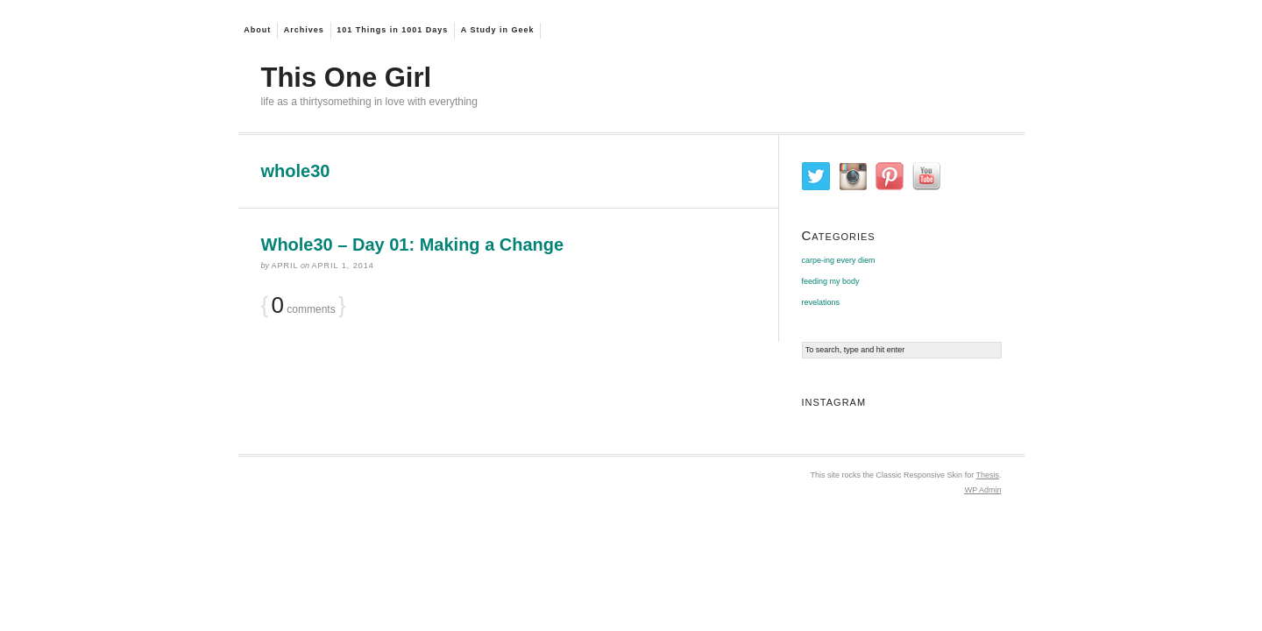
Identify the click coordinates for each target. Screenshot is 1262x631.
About (257, 29)
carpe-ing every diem (839, 260)
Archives (304, 29)
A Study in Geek (498, 29)
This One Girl (346, 77)
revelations (821, 302)
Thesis (987, 475)
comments (304, 307)
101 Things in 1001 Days (392, 29)
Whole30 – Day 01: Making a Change (412, 244)
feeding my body (831, 281)
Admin (983, 490)
